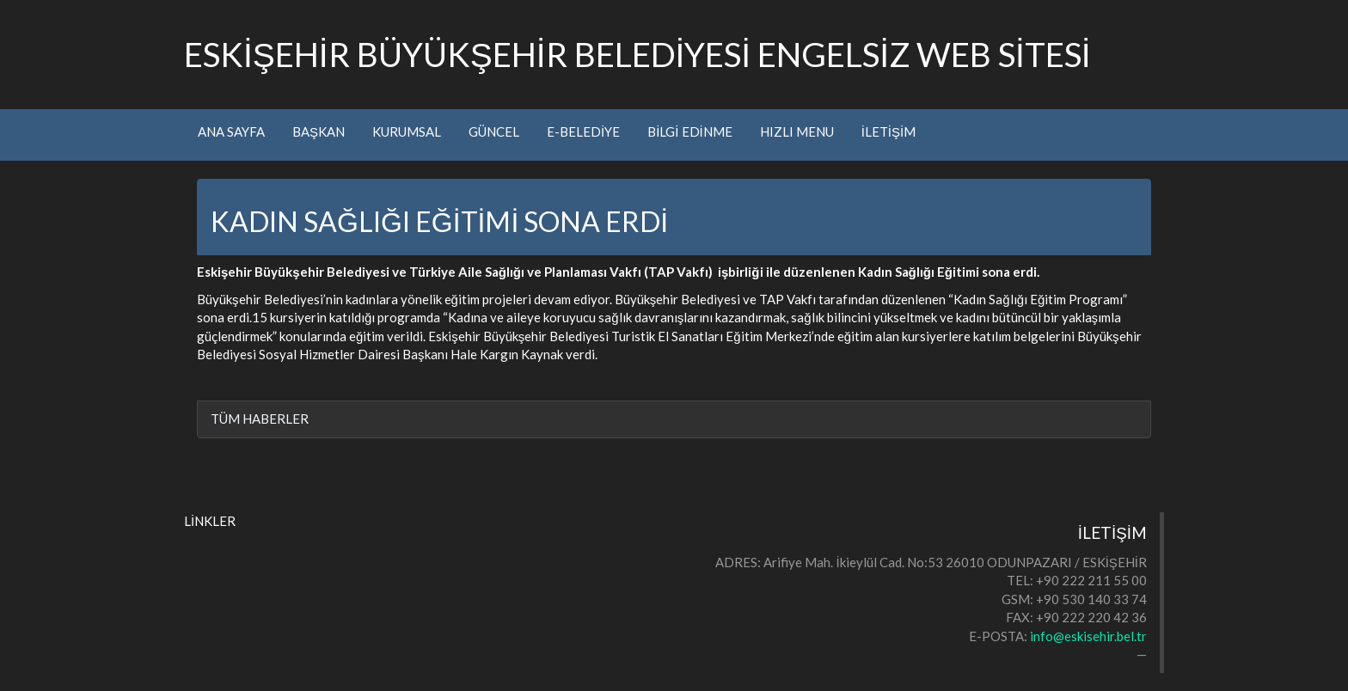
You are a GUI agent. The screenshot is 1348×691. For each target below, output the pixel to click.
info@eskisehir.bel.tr (1088, 636)
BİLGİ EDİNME (689, 131)
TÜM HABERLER (260, 418)
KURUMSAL (406, 131)
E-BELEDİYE (583, 131)
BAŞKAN (318, 131)
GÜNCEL (494, 131)
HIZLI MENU (797, 131)
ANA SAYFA (231, 131)
